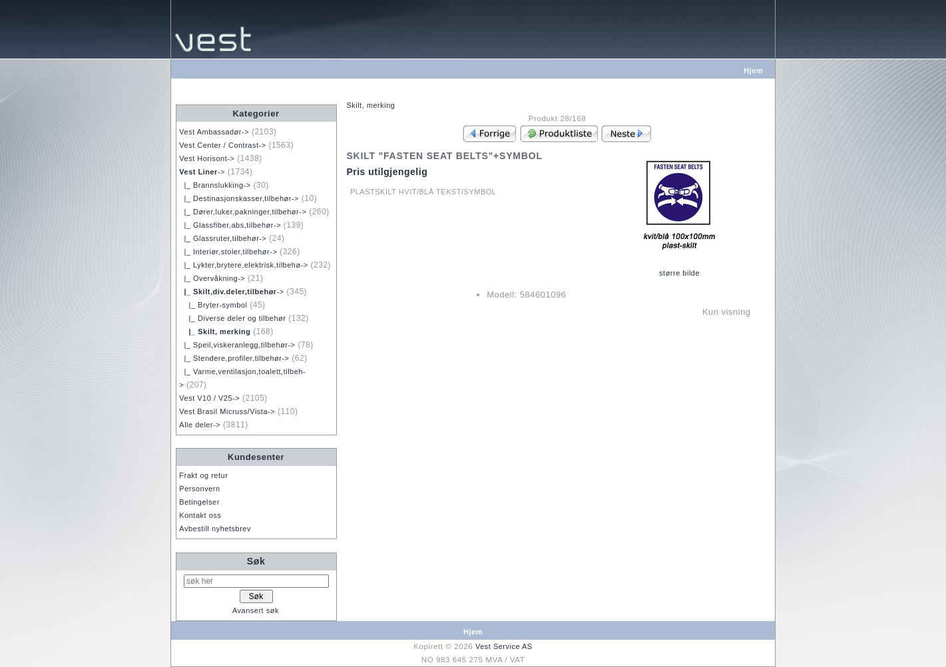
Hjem (753, 71)
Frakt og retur (203, 475)
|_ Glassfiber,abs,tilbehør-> (230, 225)
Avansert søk (255, 610)
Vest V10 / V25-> (209, 398)
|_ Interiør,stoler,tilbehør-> (228, 252)
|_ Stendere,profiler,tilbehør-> (234, 358)
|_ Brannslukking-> (214, 185)
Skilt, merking (370, 105)
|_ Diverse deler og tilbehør (232, 318)
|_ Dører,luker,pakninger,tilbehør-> (242, 212)
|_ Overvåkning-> (212, 278)
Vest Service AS (504, 646)
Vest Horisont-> (206, 158)
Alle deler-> (199, 425)
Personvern (199, 489)
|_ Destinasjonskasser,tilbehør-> (239, 198)
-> (202, 172)
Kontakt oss (200, 515)
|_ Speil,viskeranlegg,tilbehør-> (237, 345)
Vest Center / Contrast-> (222, 145)
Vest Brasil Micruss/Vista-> (227, 411)
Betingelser (199, 502)
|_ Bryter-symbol (213, 305)
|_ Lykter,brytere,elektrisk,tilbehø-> (243, 265)
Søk (256, 561)
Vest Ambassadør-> (214, 132)
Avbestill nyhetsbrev (215, 529)
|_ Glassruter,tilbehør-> (222, 238)
